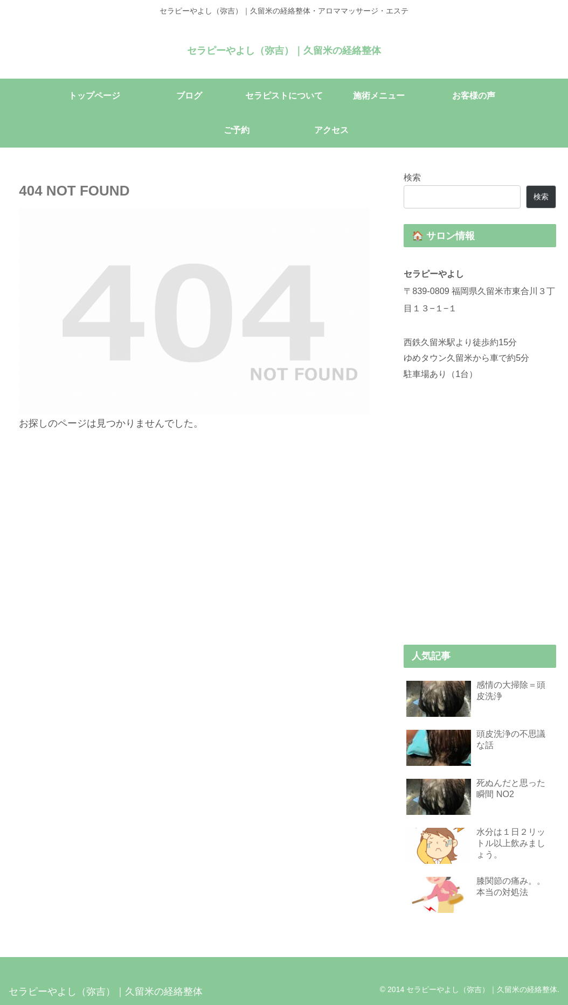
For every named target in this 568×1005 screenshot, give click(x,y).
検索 (412, 177)
